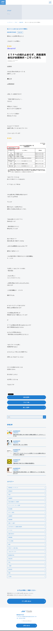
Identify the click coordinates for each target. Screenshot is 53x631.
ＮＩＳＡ (10, 530)
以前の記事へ (18, 397)
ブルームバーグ (11, 48)
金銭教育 (10, 516)
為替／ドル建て (11, 523)
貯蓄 (9, 572)
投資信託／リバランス (13, 487)
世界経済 (10, 491)
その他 (9, 576)
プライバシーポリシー (27, 620)
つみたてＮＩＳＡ (12, 551)
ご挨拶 (9, 565)
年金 (9, 562)
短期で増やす (11, 533)
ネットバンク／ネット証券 (14, 505)
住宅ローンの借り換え (13, 548)
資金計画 (20, 32)
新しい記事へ (34, 407)
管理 (9, 494)
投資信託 (10, 569)
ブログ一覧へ (26, 402)
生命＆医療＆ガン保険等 (13, 501)
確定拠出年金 (11, 555)
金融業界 (10, 498)
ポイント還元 (11, 512)
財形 (9, 544)
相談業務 (10, 519)
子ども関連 (10, 540)
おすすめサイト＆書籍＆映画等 (15, 526)
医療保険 (10, 537)
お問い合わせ (34, 601)
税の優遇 (10, 508)
